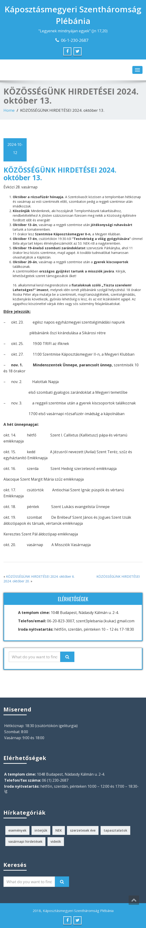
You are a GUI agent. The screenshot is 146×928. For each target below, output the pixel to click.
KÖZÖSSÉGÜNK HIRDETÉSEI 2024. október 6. (40, 576)
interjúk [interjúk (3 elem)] (41, 830)
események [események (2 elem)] (17, 830)
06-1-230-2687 (74, 40)
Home (9, 110)
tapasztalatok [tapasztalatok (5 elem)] (115, 830)
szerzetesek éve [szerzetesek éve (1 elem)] (82, 830)
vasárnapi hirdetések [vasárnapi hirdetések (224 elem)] (25, 841)
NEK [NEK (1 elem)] (58, 830)
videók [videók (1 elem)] (56, 841)
